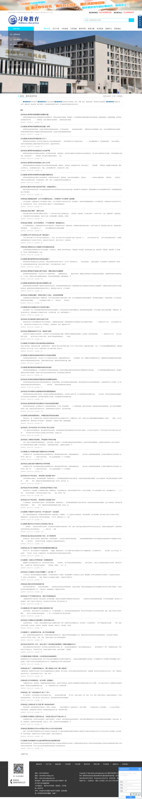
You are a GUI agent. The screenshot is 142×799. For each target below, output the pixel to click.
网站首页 (47, 29)
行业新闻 (24, 126)
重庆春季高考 (97, 775)
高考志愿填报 (18, 44)
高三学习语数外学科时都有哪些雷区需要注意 (42, 548)
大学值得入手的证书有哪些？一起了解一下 (42, 572)
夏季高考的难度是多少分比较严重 (39, 150)
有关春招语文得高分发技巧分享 (38, 319)
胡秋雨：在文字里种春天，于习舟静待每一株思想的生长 (46, 223)
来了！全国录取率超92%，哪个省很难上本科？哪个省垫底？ (48, 668)
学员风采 (100, 29)
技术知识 (24, 114)
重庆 (96, 781)
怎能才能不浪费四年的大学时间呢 (39, 464)
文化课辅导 (17, 39)
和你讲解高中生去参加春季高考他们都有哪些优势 (44, 740)
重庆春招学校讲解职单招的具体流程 (39, 367)
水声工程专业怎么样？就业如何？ (39, 235)
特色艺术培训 (18, 54)
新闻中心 (108, 29)
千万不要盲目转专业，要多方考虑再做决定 (42, 596)
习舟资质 (64, 29)
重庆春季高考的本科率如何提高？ (39, 259)
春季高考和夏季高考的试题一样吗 (39, 126)
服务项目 (58, 764)
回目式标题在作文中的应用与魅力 (39, 307)
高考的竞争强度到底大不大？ (37, 138)
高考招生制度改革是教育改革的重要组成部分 (42, 379)
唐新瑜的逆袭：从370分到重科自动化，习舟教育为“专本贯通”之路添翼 (51, 199)
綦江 (103, 781)
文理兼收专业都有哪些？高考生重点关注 (41, 620)
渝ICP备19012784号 (86, 778)
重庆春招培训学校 (108, 775)
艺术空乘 (16, 65)
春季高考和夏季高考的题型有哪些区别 (40, 175)
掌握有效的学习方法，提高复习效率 (39, 331)
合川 (110, 781)
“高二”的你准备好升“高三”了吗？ (39, 692)
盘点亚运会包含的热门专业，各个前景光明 (42, 536)
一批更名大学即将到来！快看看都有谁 (40, 560)
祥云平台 (105, 778)
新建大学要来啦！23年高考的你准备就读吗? (42, 656)
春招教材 (16, 49)
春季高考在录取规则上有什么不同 (39, 163)
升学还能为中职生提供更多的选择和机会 (41, 343)
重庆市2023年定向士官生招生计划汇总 (40, 524)
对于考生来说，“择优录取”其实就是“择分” (42, 476)
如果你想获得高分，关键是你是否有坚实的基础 (43, 415)
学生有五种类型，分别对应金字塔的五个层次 (42, 488)
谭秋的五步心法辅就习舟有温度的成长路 (41, 247)
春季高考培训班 (88, 775)
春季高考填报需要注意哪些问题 (38, 114)
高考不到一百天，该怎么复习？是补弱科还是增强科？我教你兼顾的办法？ (52, 644)
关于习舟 (56, 29)
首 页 (113, 96)
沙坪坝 (117, 781)
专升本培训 (17, 60)
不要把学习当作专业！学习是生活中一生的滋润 (43, 512)
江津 (100, 781)
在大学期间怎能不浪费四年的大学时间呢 (41, 451)
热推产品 (82, 781)
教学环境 (82, 29)
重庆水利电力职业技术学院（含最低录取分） (42, 187)
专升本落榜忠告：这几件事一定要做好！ (41, 680)
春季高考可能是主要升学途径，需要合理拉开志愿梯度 (45, 271)
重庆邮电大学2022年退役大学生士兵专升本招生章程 (45, 728)
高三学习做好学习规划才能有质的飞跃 (40, 608)
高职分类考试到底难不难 (36, 584)
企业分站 (37, 12)
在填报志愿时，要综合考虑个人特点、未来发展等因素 (45, 295)
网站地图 (43, 12)
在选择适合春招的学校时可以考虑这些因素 (42, 355)
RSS (48, 12)
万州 (113, 781)
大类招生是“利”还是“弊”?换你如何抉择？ (41, 704)
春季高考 (16, 34)
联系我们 (117, 29)
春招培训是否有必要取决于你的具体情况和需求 (43, 403)
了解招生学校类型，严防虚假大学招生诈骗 (42, 439)
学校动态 (24, 199)
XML (51, 12)
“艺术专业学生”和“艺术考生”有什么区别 (41, 427)
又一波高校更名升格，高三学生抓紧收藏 (41, 632)
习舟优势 (73, 29)
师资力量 (91, 29)
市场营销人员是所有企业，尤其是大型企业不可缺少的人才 (47, 716)
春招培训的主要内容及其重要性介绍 (39, 283)
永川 (107, 781)
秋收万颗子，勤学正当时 (36, 211)
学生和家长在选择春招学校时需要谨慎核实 (42, 391)
